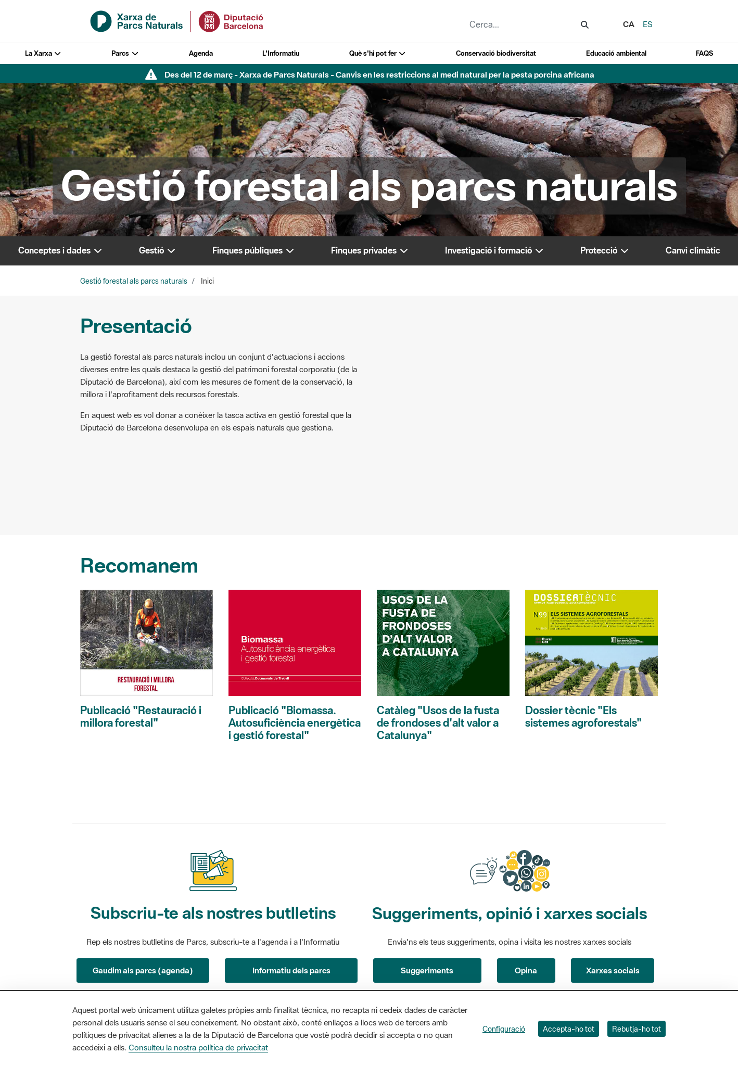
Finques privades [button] (370, 250)
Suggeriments (427, 970)
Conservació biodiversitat (496, 53)
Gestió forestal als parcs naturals (133, 281)
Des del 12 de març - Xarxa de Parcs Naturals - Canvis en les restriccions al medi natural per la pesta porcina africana (379, 74)
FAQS (704, 53)
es (648, 24)
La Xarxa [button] (43, 53)
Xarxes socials (613, 970)
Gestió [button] (157, 250)
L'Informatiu (280, 53)
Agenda (201, 53)
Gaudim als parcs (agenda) (143, 970)
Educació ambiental (616, 53)
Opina (526, 970)
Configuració (503, 1029)
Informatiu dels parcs (291, 970)
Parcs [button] (125, 53)
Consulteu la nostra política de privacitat (198, 1047)
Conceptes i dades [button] (60, 250)
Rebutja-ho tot (636, 1029)
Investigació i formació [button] (494, 250)
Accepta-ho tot (568, 1029)
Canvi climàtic (693, 250)
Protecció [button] (605, 250)
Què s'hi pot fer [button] (377, 53)
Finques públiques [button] (253, 250)
